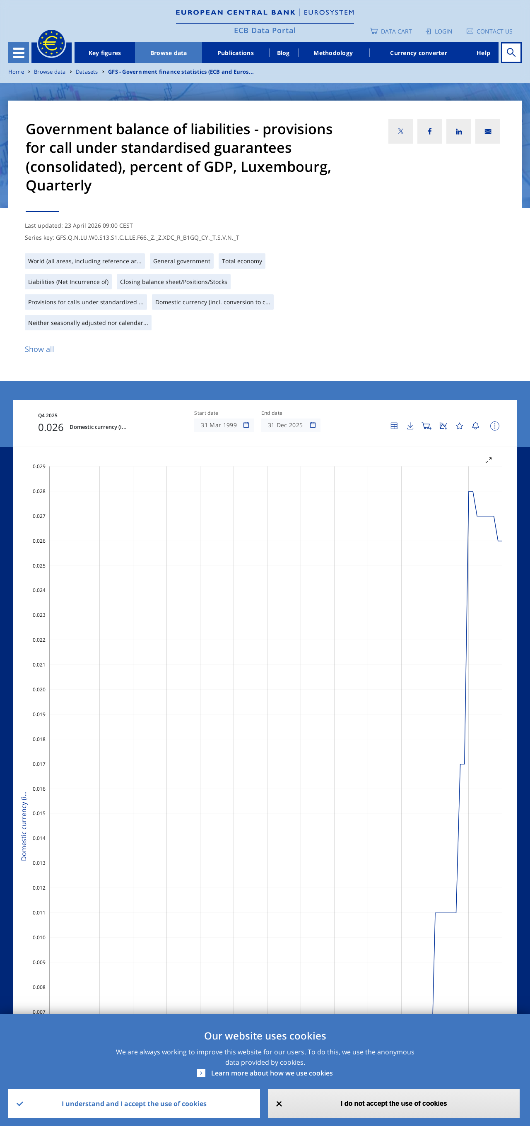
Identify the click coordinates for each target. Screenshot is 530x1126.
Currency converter (418, 53)
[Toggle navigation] (18, 52)
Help (483, 53)
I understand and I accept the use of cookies (134, 1103)
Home (16, 71)
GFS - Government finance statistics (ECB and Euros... (181, 71)
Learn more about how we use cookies (272, 1073)
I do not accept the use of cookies (394, 1103)
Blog (283, 53)
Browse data (168, 53)
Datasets (87, 71)
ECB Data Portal (265, 30)
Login (444, 31)
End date (272, 413)
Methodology (333, 53)
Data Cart (396, 31)
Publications (235, 53)
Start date (206, 413)
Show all (39, 349)
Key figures (105, 53)
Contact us (495, 31)
